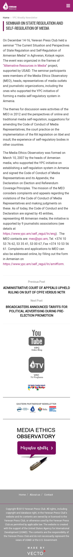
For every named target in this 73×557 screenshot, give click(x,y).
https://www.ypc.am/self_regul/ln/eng (29, 234)
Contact (48, 494)
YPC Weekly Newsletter (24, 17)
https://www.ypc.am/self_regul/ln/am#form (33, 264)
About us (35, 494)
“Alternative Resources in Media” (25, 65)
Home (6, 17)
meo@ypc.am (38, 239)
